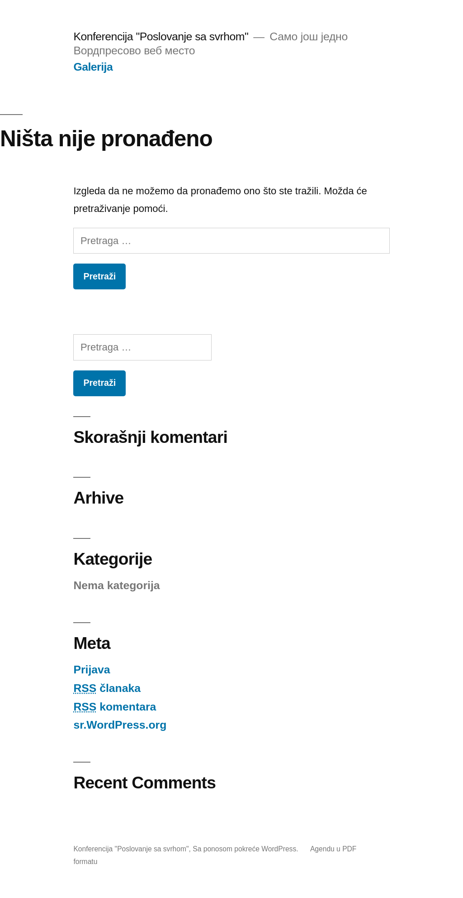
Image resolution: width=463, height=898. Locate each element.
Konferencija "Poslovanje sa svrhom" (160, 36)
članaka (107, 688)
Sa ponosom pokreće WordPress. (246, 849)
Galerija (93, 67)
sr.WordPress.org (119, 725)
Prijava (91, 669)
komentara (114, 707)
